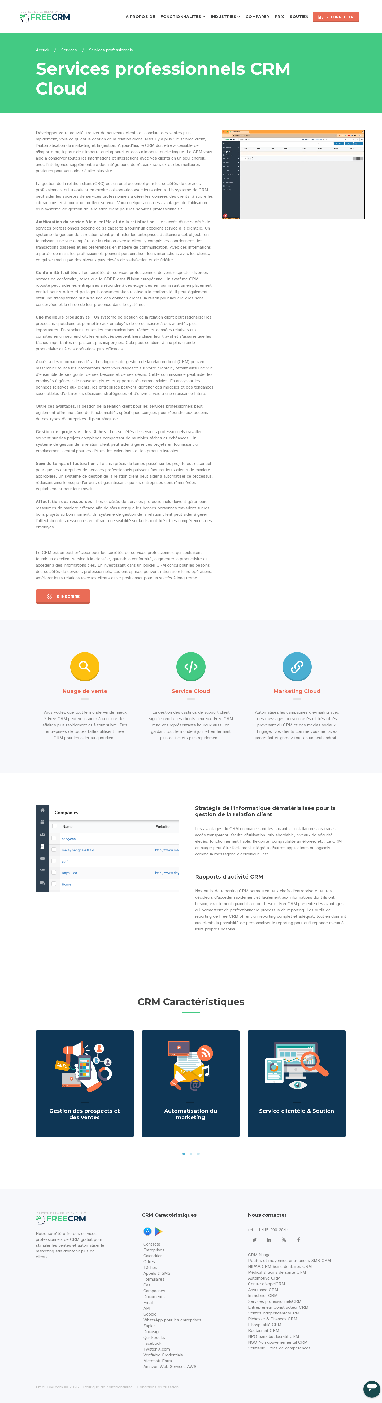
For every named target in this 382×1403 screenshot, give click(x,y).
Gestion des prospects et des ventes (84, 1114)
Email (148, 1303)
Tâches (150, 1268)
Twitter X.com (156, 1349)
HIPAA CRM (259, 1267)
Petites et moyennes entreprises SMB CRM (289, 1261)
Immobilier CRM (262, 1296)
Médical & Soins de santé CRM (277, 1272)
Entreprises (153, 1250)
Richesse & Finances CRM (272, 1319)
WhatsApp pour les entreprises (172, 1320)
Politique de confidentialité (108, 1387)
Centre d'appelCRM (266, 1284)
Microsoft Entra (157, 1361)
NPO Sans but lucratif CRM (273, 1337)
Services (69, 50)
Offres (149, 1262)
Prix (279, 16)
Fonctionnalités (180, 16)
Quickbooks (154, 1338)
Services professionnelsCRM (274, 1302)
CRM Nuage (259, 1255)
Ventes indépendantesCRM (273, 1313)
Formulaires (153, 1279)
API (146, 1308)
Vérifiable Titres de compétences (279, 1348)
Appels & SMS (156, 1273)
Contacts (151, 1244)
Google (150, 1314)
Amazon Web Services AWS (169, 1367)
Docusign (151, 1332)
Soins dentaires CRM (292, 1267)
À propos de (140, 16)
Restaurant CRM (263, 1331)
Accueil (42, 50)
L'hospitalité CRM (264, 1325)
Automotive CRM (264, 1278)
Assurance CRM (263, 1290)
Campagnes (154, 1291)
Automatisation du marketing (190, 1114)
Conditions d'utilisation (158, 1387)
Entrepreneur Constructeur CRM (278, 1307)
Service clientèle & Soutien (296, 1111)
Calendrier (152, 1256)
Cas (146, 1285)
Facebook (152, 1343)
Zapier (149, 1326)
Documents (154, 1297)
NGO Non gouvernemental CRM (277, 1342)
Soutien (299, 16)
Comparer (257, 16)
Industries (223, 16)
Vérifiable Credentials (163, 1355)
